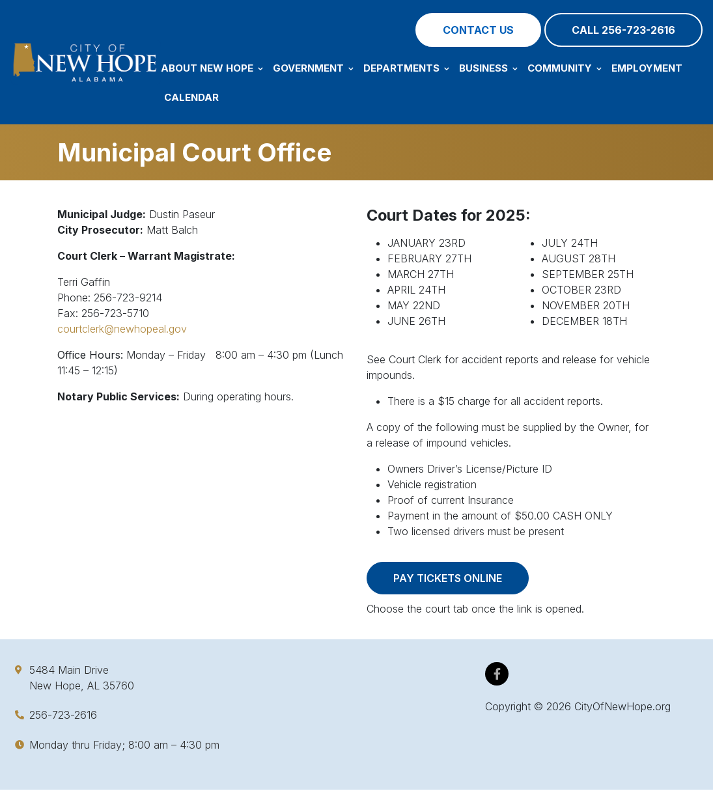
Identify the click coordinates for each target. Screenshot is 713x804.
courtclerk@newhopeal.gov (122, 328)
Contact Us (478, 29)
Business (488, 68)
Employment (646, 68)
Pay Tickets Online (447, 578)
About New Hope (212, 68)
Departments (406, 68)
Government (313, 68)
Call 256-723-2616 (623, 29)
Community (564, 68)
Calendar (191, 97)
